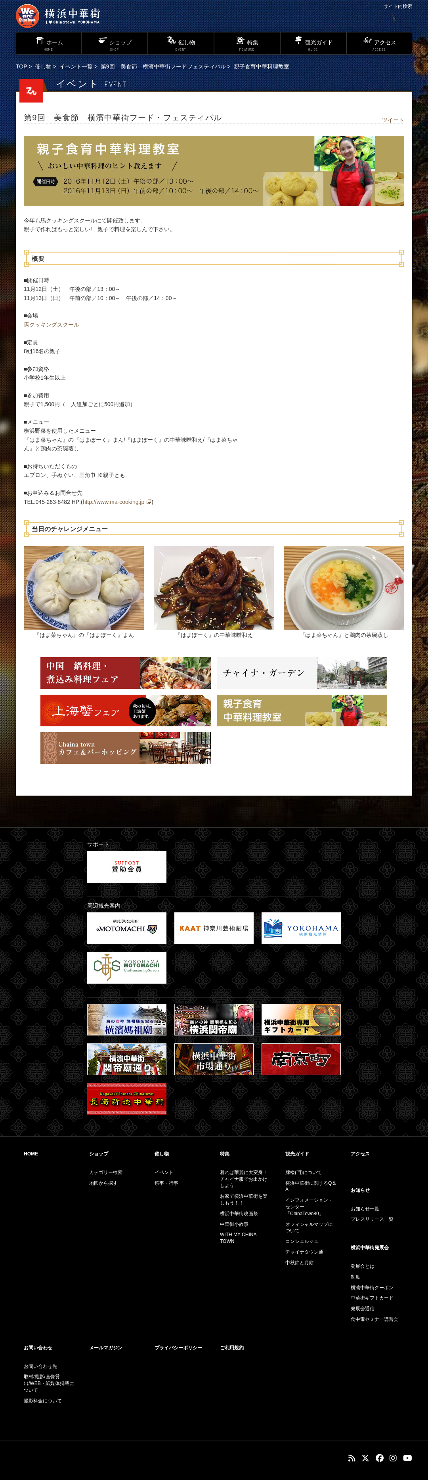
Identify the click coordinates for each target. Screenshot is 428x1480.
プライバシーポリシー (178, 1348)
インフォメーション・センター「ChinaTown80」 (309, 1206)
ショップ (98, 1154)
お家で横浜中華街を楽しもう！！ (244, 1199)
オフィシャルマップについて (309, 1228)
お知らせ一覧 (365, 1209)
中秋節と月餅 (299, 1262)
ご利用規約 (232, 1348)
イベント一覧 (76, 66)
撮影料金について (43, 1401)
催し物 (43, 66)
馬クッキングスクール (51, 324)
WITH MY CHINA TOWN (238, 1238)
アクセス (360, 1154)
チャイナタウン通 (304, 1252)
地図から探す (103, 1183)
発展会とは (362, 1266)
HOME (31, 1154)
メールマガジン (105, 1348)
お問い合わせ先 (40, 1366)
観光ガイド (297, 1154)
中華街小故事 (234, 1224)
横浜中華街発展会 (370, 1247)
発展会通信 (362, 1308)
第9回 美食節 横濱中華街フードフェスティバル (163, 66)
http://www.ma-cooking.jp (114, 502)
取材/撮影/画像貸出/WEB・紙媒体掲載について (49, 1383)
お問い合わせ (38, 1348)
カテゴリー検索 (105, 1172)
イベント (164, 1172)
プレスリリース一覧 (372, 1219)
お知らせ (360, 1190)
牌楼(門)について (303, 1172)
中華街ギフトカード (372, 1298)
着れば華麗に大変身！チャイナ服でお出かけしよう (244, 1179)
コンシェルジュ (302, 1241)
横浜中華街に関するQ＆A (310, 1186)
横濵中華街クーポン (372, 1287)
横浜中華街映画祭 (239, 1213)
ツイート (393, 120)
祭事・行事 (166, 1183)
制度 (355, 1277)
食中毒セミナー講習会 (374, 1319)
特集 (224, 1154)
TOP (21, 66)
